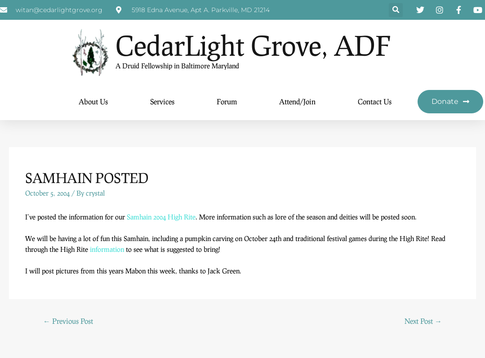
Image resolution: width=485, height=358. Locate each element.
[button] (396, 10)
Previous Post (68, 321)
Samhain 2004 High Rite (161, 217)
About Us (93, 101)
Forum (227, 101)
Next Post (423, 321)
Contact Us (375, 101)
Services (162, 101)
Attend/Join (297, 101)
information (107, 249)
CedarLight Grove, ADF (253, 45)
